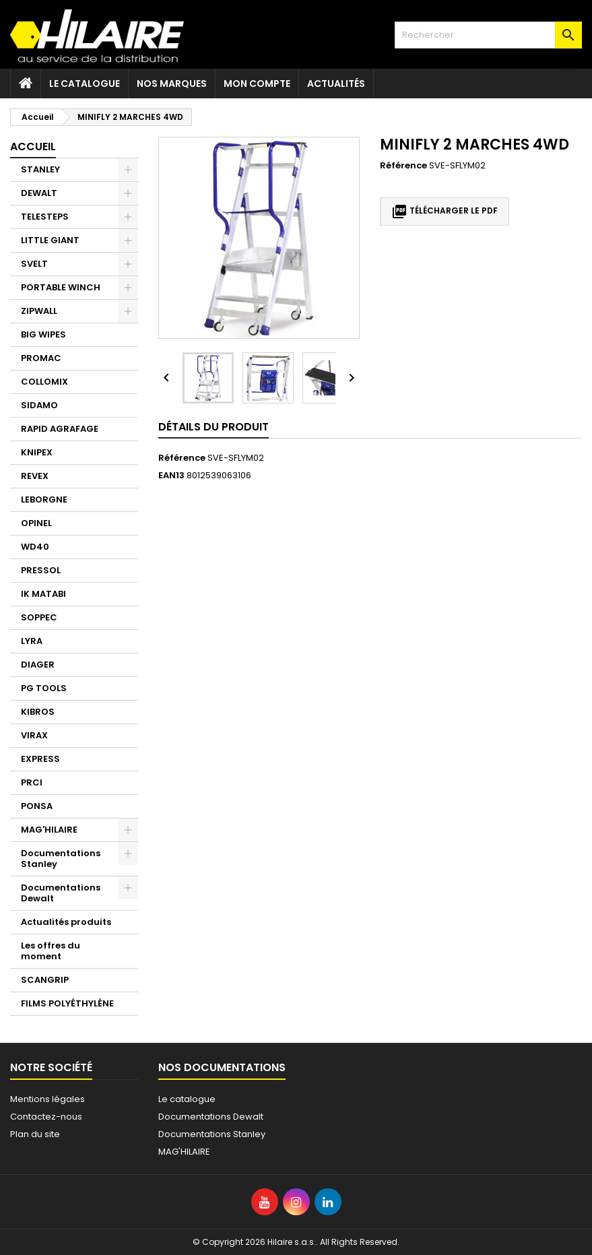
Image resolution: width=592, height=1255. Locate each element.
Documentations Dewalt (60, 893)
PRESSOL (41, 570)
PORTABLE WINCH (60, 287)
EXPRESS (40, 758)
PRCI (31, 782)
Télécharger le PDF (444, 211)
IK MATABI (43, 593)
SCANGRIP (45, 979)
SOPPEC (39, 617)
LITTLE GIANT (50, 240)
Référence (403, 166)
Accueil (33, 146)
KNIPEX (37, 452)
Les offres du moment (50, 951)
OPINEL (36, 523)
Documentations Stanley (60, 858)
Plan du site (35, 1134)
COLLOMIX (44, 381)
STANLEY (40, 169)
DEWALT (39, 193)
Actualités (336, 83)
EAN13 (171, 476)
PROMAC (41, 358)
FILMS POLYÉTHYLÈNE (67, 1003)
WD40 (35, 546)
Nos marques (172, 83)
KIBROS (38, 711)
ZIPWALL (39, 310)
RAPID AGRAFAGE (59, 428)
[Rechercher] (488, 35)
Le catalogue (84, 83)
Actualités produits (66, 921)
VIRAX (34, 735)
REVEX (34, 476)
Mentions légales (47, 1099)
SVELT (34, 263)
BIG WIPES (43, 334)
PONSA (37, 806)
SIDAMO (39, 405)
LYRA (31, 641)
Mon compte (257, 83)
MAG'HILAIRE (49, 829)
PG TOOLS (44, 688)
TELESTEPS (45, 216)
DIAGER (38, 664)
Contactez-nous (46, 1116)
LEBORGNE (44, 499)
